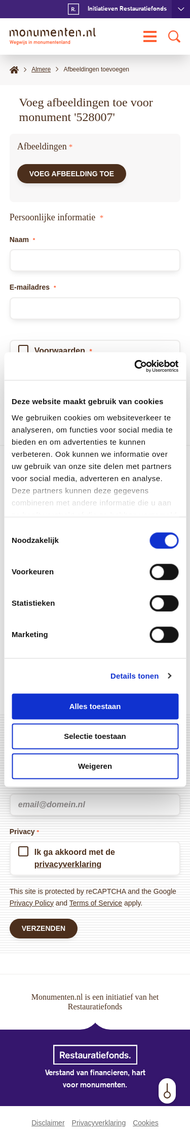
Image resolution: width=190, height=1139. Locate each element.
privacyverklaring (68, 864)
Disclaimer (47, 1123)
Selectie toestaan (95, 736)
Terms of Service (95, 903)
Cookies (146, 1123)
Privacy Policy (32, 903)
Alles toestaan (95, 706)
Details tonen (134, 676)
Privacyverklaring (99, 1123)
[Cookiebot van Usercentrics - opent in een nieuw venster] (135, 366)
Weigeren (95, 766)
